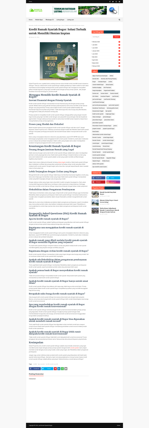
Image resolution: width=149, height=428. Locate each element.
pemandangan (107, 117)
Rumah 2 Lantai (97, 137)
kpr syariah (41, 364)
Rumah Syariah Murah (98, 158)
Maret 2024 (106, 63)
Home (30, 1)
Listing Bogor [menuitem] (60, 19)
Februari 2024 (106, 66)
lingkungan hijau (110, 114)
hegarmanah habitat (109, 90)
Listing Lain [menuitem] (70, 19)
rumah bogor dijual (108, 137)
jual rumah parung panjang (100, 105)
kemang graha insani (112, 108)
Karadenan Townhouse (99, 108)
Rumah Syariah (97, 152)
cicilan (110, 81)
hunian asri (95, 93)
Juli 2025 (106, 45)
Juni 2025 (106, 48)
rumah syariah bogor (108, 152)
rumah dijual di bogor (107, 143)
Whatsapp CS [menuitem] (50, 19)
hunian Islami (104, 93)
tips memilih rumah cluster (100, 166)
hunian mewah (114, 93)
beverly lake (96, 78)
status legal (61, 162)
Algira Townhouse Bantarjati (100, 75)
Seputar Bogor (96, 161)
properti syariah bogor (108, 128)
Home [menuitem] (30, 19)
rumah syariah (74, 348)
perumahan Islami (109, 119)
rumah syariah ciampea (99, 155)
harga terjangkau (97, 90)
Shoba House (105, 161)
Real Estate (96, 131)
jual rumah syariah (114, 105)
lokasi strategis (97, 117)
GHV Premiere (107, 87)
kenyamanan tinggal (98, 111)
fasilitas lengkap (97, 87)
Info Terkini (95, 96)
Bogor (94, 81)
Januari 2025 (106, 51)
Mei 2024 (106, 57)
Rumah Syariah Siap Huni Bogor (108, 193)
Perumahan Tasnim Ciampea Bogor (102, 125)
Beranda (31, 25)
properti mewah (97, 128)
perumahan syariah (98, 122)
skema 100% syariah (98, 163)
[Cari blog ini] (102, 36)
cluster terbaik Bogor (98, 84)
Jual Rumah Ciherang (109, 99)
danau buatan (109, 84)
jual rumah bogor (97, 99)
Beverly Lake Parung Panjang (108, 78)
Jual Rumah (115, 96)
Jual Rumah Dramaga (98, 102)
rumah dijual (96, 143)
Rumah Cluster (96, 140)
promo (115, 125)
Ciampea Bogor (102, 81)
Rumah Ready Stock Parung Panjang (102, 149)
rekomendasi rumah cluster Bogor (102, 134)
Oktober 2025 (106, 41)
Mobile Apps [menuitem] (39, 19)
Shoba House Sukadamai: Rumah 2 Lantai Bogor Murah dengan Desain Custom (109, 210)
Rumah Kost (106, 146)
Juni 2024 (106, 54)
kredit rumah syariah (39, 25)
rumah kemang (97, 146)
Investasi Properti (105, 96)
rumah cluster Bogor (108, 140)
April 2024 (106, 60)
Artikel (35, 364)
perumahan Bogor (97, 119)
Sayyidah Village (111, 158)
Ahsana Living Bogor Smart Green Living (109, 201)
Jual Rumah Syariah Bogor (45, 425)
